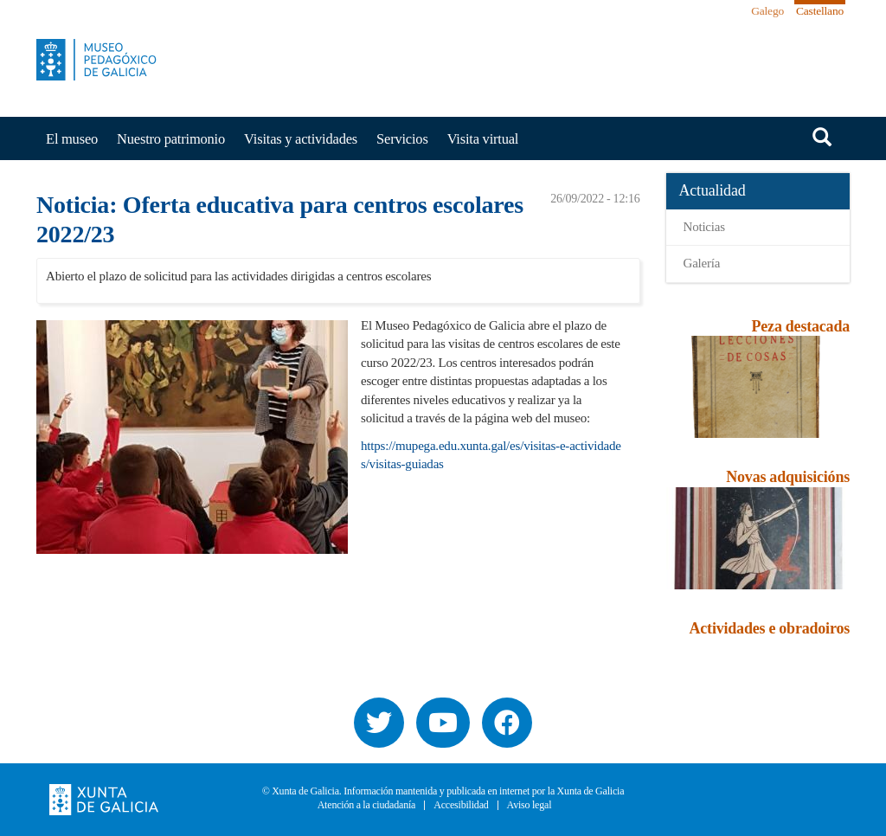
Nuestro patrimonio (171, 139)
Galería (702, 263)
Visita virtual (483, 139)
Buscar (821, 136)
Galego (767, 10)
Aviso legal (529, 805)
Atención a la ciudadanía (367, 805)
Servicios (402, 139)
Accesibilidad (460, 805)
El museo (72, 139)
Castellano (820, 10)
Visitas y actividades (300, 139)
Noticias (704, 227)
